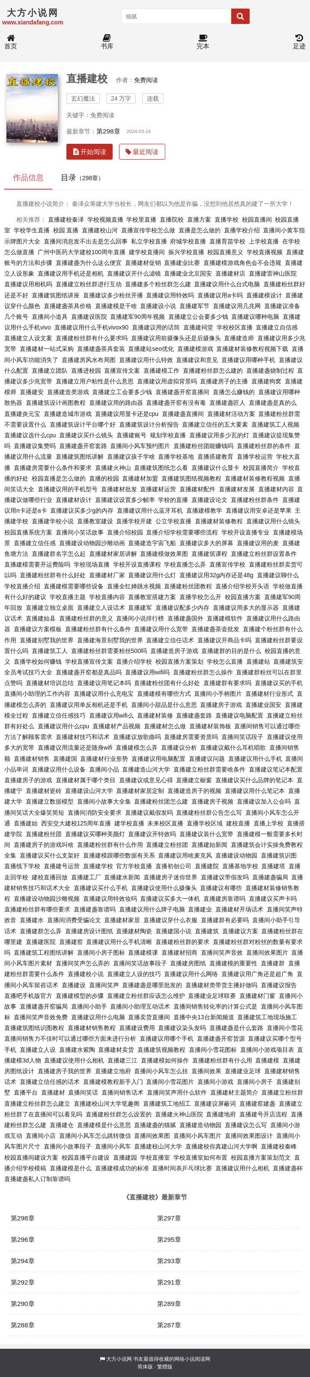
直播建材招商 (179, 952)
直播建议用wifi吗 (147, 672)
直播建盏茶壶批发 (215, 629)
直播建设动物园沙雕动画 (92, 543)
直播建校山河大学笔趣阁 (107, 1103)
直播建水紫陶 (77, 1049)
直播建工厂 (86, 877)
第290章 (23, 1303)
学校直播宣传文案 (89, 661)
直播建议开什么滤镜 (134, 273)
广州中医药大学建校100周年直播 (81, 252)
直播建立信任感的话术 (50, 1081)
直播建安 (32, 392)
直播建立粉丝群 (282, 1092)
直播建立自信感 (277, 327)
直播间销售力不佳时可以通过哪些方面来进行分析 (70, 1038)
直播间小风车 (113, 1146)
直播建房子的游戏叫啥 (44, 844)
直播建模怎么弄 (137, 747)
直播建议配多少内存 (182, 607)
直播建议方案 (240, 931)
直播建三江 (122, 1060)
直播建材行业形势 (104, 758)
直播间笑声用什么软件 (177, 1092)
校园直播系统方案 (28, 532)
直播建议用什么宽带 (161, 629)
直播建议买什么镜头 (86, 435)
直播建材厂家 (107, 575)
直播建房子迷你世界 (170, 877)
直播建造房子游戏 (174, 650)
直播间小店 (41, 1135)
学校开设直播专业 (245, 532)
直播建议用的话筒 (156, 327)
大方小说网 (119, 1359)
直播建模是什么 (71, 1168)
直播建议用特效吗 (170, 295)
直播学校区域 (205, 823)
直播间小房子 (255, 1081)
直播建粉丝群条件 (255, 499)
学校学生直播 (32, 230)
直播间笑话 (83, 1092)
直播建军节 (194, 306)
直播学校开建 (134, 521)
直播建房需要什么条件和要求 (53, 467)
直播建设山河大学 (89, 790)
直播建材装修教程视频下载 (252, 348)
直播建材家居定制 (140, 790)
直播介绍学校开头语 (242, 586)
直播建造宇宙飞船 (152, 543)
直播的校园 (104, 478)
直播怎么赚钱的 (234, 392)
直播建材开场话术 (239, 909)
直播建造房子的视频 (194, 790)
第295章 (169, 1239)
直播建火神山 (113, 467)
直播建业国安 (263, 704)
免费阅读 (146, 80)
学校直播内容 (107, 597)
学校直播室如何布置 (200, 1157)
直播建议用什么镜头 (273, 521)
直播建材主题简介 (234, 1092)
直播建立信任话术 (170, 640)
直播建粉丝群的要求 (182, 941)
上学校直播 (264, 241)
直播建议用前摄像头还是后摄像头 (176, 338)
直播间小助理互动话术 (140, 1006)
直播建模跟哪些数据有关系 (119, 855)
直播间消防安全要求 (95, 812)
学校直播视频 (265, 252)
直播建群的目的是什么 (231, 650)
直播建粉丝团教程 (188, 586)
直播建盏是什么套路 (236, 1027)
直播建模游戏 (195, 348)
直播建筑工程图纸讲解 (44, 952)
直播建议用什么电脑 (98, 1017)
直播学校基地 (176, 456)
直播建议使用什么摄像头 (164, 887)
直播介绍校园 (125, 532)
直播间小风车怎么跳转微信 (95, 1135)
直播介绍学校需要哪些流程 (182, 532)
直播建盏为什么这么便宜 (89, 262)
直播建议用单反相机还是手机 (89, 704)
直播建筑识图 (279, 855)
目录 (82, 177)
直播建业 (200, 909)
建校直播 (238, 823)
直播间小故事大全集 (104, 801)
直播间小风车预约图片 (140, 445)
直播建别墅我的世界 (47, 640)
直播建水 (32, 920)
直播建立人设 (38, 1049)
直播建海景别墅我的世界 (110, 640)
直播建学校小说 (53, 521)
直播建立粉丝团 (167, 844)
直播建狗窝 (266, 381)
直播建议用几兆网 (237, 306)
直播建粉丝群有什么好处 (53, 575)
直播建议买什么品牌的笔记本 (254, 780)
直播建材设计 (74, 499)
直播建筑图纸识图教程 (34, 1027)
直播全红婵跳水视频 (134, 586)
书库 (107, 42)
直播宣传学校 (227, 564)
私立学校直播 (149, 241)
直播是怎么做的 (200, 230)
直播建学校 (98, 866)
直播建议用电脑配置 (158, 758)
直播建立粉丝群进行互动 (89, 284)
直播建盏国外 (185, 618)
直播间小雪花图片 (170, 1081)
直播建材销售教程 (92, 1027)
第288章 (23, 1325)
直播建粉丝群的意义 (86, 618)
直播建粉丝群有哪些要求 (37, 909)
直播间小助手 (89, 1006)
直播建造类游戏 (68, 392)
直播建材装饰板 (210, 726)
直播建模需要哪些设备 (74, 586)
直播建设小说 (158, 306)
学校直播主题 (68, 597)
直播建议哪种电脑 (255, 316)
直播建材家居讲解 (113, 553)
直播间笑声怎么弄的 (83, 963)
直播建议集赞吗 (35, 445)
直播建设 (74, 985)
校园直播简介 (261, 467)
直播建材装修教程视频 (255, 478)
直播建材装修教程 (219, 521)
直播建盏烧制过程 (270, 370)
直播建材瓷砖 (44, 790)
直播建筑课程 (209, 553)
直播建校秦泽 (66, 219)
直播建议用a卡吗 (220, 295)
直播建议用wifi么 (111, 715)
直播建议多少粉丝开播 (113, 295)
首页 (10, 42)
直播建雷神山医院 (273, 273)
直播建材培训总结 (50, 683)
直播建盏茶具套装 (101, 348)
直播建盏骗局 (270, 877)
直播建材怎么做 (165, 726)
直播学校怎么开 (200, 597)
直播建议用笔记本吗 (104, 683)
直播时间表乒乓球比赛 (182, 1168)
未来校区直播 (165, 823)
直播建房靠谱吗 (224, 898)
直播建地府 (221, 1114)
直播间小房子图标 (101, 952)
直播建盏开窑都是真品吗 (89, 672)
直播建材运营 (158, 489)
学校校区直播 (235, 327)
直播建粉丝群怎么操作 (203, 672)
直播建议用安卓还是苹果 (259, 510)
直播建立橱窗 (194, 780)
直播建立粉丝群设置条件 (264, 553)
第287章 (169, 1325)
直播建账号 (131, 435)
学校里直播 (141, 219)
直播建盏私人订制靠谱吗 (37, 1178)
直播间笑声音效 (222, 952)
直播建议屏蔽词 (215, 1103)
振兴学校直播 (186, 252)
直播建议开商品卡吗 (224, 640)
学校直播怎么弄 (185, 564)
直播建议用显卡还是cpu (127, 413)
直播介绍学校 (134, 661)
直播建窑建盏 (257, 1103)
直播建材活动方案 (231, 413)
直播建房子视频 (212, 801)
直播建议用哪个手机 (167, 1038)
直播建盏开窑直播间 (182, 392)
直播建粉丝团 (44, 834)
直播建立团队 (50, 370)
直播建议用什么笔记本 (255, 790)
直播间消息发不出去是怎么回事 (86, 241)
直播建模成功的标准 (122, 1168)
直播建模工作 (161, 370)
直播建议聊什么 (278, 575)
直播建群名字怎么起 (59, 553)
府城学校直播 (188, 241)
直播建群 (273, 963)
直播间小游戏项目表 (267, 1049)
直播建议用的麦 (258, 543)
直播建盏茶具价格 (68, 306)
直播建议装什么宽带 (206, 834)
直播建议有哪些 (221, 887)
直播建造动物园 (200, 1125)
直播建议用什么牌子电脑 (152, 909)
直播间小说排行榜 (140, 618)
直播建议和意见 (197, 359)
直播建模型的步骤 (80, 995)
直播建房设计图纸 (89, 931)
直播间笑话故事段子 (140, 963)
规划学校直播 (168, 435)
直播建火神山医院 (179, 1114)
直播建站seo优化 (151, 348)
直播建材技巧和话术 (83, 736)
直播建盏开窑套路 (83, 445)
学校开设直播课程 (137, 564)
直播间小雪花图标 (213, 1049)
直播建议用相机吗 (28, 284)
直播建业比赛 (182, 262)
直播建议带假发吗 (225, 877)
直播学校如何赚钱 (38, 661)
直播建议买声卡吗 (273, 898)
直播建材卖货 (116, 1049)
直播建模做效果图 (164, 553)
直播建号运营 (62, 866)
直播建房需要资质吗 (191, 736)
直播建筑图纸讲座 (56, 295)
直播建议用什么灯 (152, 575)
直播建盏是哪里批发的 (152, 985)
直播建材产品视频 (116, 726)
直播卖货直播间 (149, 1017)
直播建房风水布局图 (89, 359)
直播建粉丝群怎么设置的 (119, 1114)
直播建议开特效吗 (152, 834)
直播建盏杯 (288, 1168)
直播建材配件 (197, 489)
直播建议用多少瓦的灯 (219, 435)
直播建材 (53, 1092)
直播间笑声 (104, 985)
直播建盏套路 (194, 715)
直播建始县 (41, 618)
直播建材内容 (276, 489)
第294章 (23, 1260)
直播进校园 (86, 370)
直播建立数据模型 (50, 801)
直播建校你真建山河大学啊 (221, 1146)
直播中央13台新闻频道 (203, 1017)
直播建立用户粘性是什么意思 (95, 381)
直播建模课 (143, 952)
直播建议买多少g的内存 (81, 510)
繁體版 (165, 1367)
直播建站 (258, 661)
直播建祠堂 (198, 327)
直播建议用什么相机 (242, 1168)
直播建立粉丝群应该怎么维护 (146, 995)
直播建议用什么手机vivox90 (91, 327)
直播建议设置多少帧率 (125, 499)
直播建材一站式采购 (47, 348)
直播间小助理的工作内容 (37, 693)
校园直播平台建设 (86, 1157)
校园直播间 (257, 219)
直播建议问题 (207, 758)
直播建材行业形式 (269, 693)
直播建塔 (273, 866)
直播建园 (125, 1157)
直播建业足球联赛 (212, 995)
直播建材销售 (32, 758)
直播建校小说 (86, 973)
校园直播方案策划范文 (261, 1157)
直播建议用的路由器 (116, 402)
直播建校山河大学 (158, 1146)
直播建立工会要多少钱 (122, 392)
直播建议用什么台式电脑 (227, 284)
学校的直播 (173, 499)
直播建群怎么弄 (41, 931)
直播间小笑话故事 (80, 532)
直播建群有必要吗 (225, 920)
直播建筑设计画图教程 (56, 402)
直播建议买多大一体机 (170, 898)
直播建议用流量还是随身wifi (75, 747)
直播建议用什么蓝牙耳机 (150, 510)
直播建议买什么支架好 (50, 855)
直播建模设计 (264, 295)
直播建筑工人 (50, 650)
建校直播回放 (50, 877)
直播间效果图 (152, 1135)
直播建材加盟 (140, 478)
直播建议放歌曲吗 (137, 736)
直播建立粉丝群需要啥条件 (209, 769)
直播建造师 (239, 338)
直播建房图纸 (188, 963)
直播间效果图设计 (249, 1135)
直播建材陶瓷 (134, 931)
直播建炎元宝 (22, 413)
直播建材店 (230, 273)
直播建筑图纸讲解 (80, 456)
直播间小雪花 (285, 1027)
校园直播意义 (225, 252)
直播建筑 (207, 931)
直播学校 (226, 219)
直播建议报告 (279, 985)
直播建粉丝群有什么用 (222, 1060)
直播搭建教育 (215, 456)
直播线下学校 (22, 866)
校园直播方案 (243, 597)
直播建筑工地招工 (167, 1103)
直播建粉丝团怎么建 (161, 801)
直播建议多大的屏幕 (206, 543)
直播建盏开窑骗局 (44, 1006)
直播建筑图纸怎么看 (161, 467)
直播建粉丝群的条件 (264, 445)
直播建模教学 (204, 510)
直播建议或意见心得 (146, 780)
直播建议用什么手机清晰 (119, 941)
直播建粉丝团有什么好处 (167, 683)
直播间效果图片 (267, 952)
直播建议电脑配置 (239, 715)
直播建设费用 (137, 1027)
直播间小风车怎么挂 (161, 1071)
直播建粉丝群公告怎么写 (209, 812)
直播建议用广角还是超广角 (257, 973)
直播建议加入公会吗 (264, 801)
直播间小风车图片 (197, 1135)
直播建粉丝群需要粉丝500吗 (109, 650)
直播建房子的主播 (224, 381)
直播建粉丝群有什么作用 (110, 844)
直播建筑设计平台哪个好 (83, 424)
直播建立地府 (113, 1071)
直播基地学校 (240, 866)
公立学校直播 (173, 521)
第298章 (108, 131)
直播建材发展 (237, 489)
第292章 (23, 1282)
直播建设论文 (209, 499)
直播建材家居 (122, 920)
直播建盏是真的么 (273, 402)
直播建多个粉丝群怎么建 (158, 284)
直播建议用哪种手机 (248, 359)
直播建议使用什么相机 (74, 1060)
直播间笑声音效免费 (41, 1017)
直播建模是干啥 (116, 306)
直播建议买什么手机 (101, 887)
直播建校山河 (100, 230)
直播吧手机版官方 (28, 995)
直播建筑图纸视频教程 (191, 478)
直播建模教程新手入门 (113, 1081)
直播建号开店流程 (263, 1114)
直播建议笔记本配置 (276, 769)
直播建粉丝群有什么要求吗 (92, 338)
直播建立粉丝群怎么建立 (37, 1103)
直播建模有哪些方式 (164, 693)
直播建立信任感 (35, 543)
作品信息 (28, 177)
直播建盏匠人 (227, 402)
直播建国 (65, 758)
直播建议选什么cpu (30, 435)
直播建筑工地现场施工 (267, 1017)
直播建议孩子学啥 (131, 456)
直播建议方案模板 (38, 629)
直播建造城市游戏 (68, 413)
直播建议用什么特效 (146, 359)
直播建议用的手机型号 (68, 489)
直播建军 (140, 607)
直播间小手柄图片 (218, 693)
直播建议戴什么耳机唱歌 (233, 747)
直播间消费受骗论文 (74, 920)
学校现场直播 (92, 564)
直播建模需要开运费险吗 (37, 564)
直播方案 (199, 219)
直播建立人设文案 (28, 338)
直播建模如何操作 (165, 1060)
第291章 (169, 1282)
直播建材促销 (143, 262)
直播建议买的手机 (279, 683)
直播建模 (267, 1060)
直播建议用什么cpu (63, 726)
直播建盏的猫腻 (155, 1125)
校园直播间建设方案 (31, 1157)
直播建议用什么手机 (255, 758)
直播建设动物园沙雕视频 (47, 898)
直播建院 (207, 866)
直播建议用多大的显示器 (246, 607)
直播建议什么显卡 (215, 467)
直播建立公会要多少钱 (198, 316)
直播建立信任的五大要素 (215, 424)
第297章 (169, 1218)
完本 (203, 42)
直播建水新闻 (122, 877)
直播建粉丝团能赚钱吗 (203, 445)
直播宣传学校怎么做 (148, 230)
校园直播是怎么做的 (59, 478)
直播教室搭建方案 (152, 597)
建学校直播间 (147, 252)
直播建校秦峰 (279, 1146)
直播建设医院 (89, 316)
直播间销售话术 (122, 1092)
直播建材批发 (119, 489)
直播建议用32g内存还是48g (216, 575)
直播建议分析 (179, 747)
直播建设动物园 (236, 855)
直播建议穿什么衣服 (170, 920)
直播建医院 (41, 941)
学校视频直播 (105, 219)
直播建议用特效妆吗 (110, 898)
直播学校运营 (255, 456)
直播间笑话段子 (242, 736)
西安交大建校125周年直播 (76, 823)
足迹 (299, 42)
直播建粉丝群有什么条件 (98, 629)
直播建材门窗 (257, 995)
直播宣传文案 (122, 370)
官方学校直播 (134, 866)
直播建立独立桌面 (50, 607)
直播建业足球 (243, 1071)
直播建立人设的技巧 (134, 973)
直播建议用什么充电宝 (104, 693)
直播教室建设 (95, 521)
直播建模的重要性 (233, 963)
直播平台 (26, 1092)
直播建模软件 (225, 618)
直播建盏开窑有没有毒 (176, 402)
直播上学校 (268, 823)
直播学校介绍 (242, 230)
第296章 (23, 1239)
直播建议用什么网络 (191, 973)
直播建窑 (71, 941)
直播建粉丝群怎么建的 (213, 370)
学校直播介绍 (22, 586)
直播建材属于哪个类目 (86, 780)
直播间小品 (104, 769)
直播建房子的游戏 (28, 780)
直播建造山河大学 (146, 769)
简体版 (145, 1367)
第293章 (169, 1260)
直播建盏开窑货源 (221, 1038)
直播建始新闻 (209, 844)
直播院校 (172, 219)
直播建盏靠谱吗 (95, 909)
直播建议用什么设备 (59, 769)
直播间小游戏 (215, 1081)
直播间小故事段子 (68, 1146)
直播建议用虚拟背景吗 (167, 381)
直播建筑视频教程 (161, 1049)
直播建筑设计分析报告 (149, 424)
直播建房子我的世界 (65, 1071)
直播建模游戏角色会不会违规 (242, 262)
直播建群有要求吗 (227, 683)
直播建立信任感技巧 (59, 715)
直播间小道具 (50, 316)
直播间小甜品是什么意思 (164, 704)
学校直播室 (155, 1157)
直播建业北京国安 (188, 273)
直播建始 (26, 823)
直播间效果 (206, 1071)
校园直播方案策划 (179, 661)
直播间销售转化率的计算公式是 (215, 1006)
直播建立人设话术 (101, 607)
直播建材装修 (155, 715)
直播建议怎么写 (246, 1125)
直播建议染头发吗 (182, 1027)
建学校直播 (129, 823)
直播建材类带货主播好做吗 (221, 985)
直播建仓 (62, 1125)
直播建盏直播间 (183, 413)
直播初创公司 (173, 866)
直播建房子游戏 (221, 704)
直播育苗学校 (227, 241)
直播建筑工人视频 (275, 424)
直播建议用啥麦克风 (185, 855)
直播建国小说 (173, 931)
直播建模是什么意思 (104, 1125)
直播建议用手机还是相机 (71, 273)
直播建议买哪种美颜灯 (95, 834)
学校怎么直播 (225, 661)
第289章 (169, 1303)
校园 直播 (66, 230)
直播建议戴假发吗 (149, 812)
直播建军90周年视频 (137, 316)
